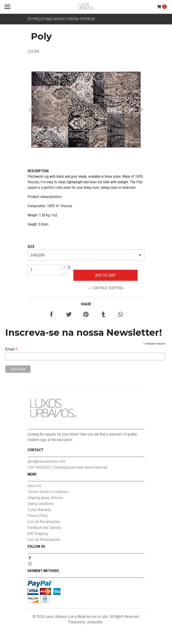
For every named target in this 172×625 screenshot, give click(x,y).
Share (86, 304)
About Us (34, 486)
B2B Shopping (38, 533)
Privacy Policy (38, 515)
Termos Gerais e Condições (48, 492)
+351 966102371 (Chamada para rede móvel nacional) (68, 467)
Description (38, 171)
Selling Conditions (41, 504)
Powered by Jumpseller (85, 622)
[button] (33, 109)
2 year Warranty (39, 509)
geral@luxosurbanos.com (46, 461)
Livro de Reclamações (44, 521)
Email (11, 349)
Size (31, 246)
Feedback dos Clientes (44, 527)
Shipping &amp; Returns (45, 498)
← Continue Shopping (105, 288)
